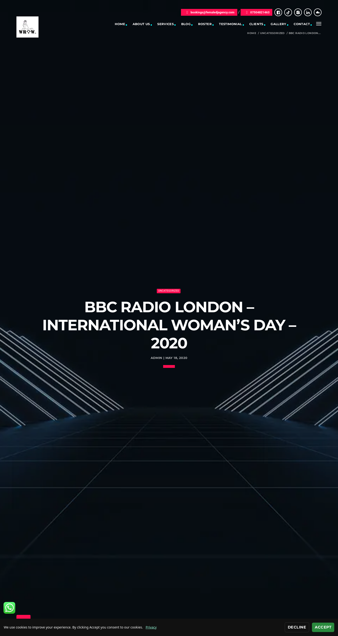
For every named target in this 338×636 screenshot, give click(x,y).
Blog (186, 24)
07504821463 (256, 12)
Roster (205, 24)
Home (120, 24)
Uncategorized (272, 33)
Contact (302, 24)
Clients (256, 24)
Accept (323, 627)
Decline (297, 627)
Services (165, 24)
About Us (141, 24)
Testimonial (230, 24)
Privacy (151, 627)
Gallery (278, 24)
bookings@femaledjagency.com (209, 12)
